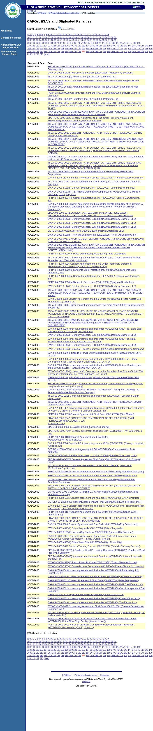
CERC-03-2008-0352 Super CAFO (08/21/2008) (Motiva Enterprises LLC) (86, 230)
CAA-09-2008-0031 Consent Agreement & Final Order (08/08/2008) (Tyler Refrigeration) (93, 580)
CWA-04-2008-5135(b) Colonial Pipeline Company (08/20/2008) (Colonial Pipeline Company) (96, 349)
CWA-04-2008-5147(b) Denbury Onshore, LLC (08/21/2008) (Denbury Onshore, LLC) (92, 219)
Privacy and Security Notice (86, 675)
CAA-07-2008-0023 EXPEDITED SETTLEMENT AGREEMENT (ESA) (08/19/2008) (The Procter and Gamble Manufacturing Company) (93, 391)
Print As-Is (86, 682)
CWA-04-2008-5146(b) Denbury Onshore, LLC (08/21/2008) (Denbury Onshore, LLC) (92, 226)
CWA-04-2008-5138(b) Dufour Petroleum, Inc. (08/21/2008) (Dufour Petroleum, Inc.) (91, 187)
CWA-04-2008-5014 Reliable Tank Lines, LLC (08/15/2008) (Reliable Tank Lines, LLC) (92, 455)
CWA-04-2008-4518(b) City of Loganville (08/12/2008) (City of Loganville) (85, 528)
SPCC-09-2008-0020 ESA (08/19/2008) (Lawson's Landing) (78, 427)
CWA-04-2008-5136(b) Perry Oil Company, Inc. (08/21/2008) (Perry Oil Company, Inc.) (92, 234)
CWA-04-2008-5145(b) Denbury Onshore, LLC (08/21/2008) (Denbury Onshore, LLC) (92, 223)
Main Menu (7, 31)
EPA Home (42, 13)
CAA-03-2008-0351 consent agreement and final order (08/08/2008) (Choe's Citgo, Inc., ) (94, 598)
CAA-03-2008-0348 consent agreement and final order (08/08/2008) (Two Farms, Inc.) (92, 602)
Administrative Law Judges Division (11, 46)
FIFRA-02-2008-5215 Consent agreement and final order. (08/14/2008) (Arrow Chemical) (94, 498)
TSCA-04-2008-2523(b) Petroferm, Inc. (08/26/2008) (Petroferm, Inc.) (83, 99)
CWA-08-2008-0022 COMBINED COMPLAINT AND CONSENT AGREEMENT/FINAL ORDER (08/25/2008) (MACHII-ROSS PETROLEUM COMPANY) (96, 113)
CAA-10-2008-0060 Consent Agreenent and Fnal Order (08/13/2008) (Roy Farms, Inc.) (92, 524)
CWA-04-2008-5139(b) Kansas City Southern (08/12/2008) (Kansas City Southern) (90, 532)
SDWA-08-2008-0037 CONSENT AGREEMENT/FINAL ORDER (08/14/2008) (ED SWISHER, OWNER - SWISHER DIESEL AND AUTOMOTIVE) (96, 519)
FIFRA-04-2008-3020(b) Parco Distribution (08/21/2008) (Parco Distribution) (87, 253)
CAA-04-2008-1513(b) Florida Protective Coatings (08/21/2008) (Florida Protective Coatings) (95, 177)
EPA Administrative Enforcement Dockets (64, 13)
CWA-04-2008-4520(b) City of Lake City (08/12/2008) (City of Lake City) (85, 542)
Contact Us (31, 11)
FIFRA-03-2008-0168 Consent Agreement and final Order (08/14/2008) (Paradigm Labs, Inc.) (96, 471)
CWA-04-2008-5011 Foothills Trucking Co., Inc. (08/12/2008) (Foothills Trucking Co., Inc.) (94, 546)
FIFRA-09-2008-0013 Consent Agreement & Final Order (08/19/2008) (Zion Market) (91, 414)
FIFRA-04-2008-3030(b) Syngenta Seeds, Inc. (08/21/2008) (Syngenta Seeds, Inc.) (91, 282)
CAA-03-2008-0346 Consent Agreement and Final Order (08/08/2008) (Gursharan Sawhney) (95, 576)
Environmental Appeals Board (9, 52)
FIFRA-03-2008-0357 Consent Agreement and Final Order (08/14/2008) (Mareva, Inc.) (92, 475)
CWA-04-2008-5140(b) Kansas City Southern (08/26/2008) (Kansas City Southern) (90, 72)
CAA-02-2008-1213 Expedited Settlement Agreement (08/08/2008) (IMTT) (86, 594)
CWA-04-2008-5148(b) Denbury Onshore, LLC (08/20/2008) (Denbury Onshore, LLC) (92, 335)
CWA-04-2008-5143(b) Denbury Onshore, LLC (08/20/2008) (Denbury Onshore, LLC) (92, 345)
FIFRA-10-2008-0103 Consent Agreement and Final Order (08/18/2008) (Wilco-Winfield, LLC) (78, 438)
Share (138, 7)
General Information (11, 38)
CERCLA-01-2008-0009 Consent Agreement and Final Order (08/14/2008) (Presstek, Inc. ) (94, 501)
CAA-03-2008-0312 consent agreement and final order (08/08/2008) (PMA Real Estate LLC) (95, 584)
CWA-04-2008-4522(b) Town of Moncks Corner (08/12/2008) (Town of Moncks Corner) (92, 562)
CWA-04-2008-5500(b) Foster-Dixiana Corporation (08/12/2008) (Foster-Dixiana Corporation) (96, 566)
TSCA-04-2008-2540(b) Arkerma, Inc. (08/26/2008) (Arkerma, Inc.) (82, 76)
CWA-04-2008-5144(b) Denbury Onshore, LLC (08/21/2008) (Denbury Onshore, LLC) (92, 286)
